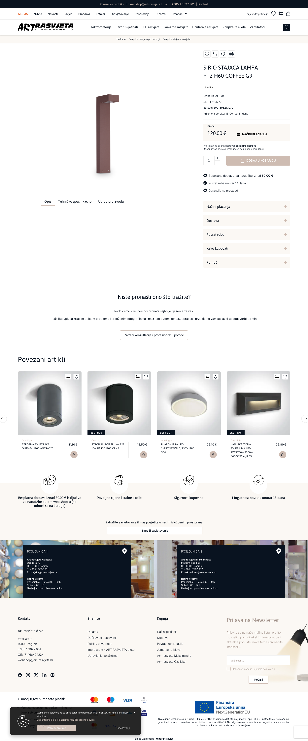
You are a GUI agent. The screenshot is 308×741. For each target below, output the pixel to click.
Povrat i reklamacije (170, 643)
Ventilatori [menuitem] (257, 27)
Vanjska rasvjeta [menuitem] (234, 27)
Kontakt (203, 4)
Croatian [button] (177, 14)
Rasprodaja (142, 14)
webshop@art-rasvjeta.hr (146, 4)
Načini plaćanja (218, 206)
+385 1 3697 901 (183, 4)
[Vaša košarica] (288, 14)
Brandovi (84, 14)
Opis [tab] (47, 201)
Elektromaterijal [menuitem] (101, 27)
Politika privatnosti (99, 643)
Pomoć (212, 262)
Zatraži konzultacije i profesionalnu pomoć (154, 335)
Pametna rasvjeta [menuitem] (175, 27)
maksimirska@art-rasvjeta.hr (200, 571)
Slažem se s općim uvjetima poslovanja (253, 668)
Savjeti (68, 14)
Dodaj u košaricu (258, 161)
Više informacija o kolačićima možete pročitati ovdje (66, 719)
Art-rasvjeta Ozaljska (171, 660)
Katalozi (101, 14)
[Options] (123, 728)
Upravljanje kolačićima (102, 655)
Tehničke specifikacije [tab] (74, 201)
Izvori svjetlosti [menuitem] (127, 27)
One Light (27, 440)
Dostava (213, 220)
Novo (38, 14)
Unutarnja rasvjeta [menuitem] (205, 27)
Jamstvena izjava (169, 649)
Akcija (23, 14)
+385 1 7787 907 (193, 568)
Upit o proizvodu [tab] (111, 201)
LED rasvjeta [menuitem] (150, 27)
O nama (160, 14)
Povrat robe (215, 234)
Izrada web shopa (144, 738)
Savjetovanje (120, 14)
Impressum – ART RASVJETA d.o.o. (111, 649)
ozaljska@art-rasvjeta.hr (43, 571)
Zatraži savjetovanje (155, 529)
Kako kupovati (217, 248)
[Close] (56, 728)
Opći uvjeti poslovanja (102, 637)
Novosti (53, 14)
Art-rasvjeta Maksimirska (174, 655)
